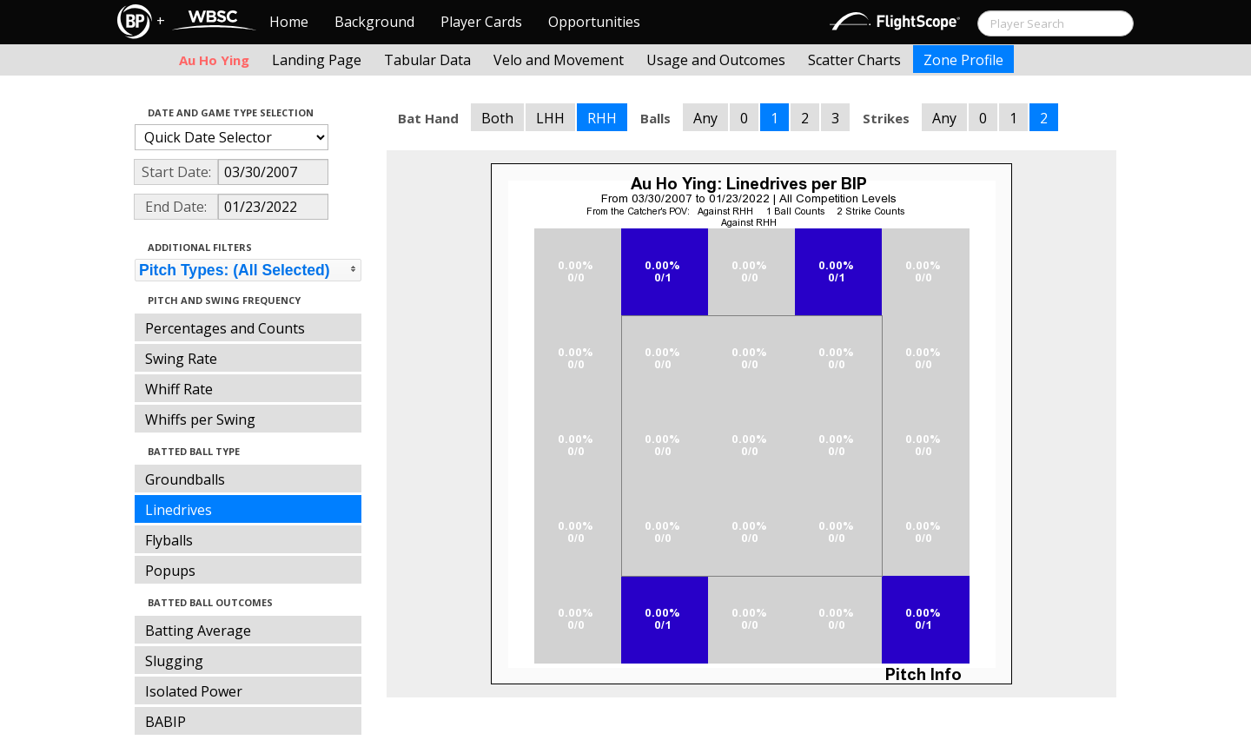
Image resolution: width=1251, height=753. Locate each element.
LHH (550, 118)
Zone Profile (963, 59)
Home (288, 21)
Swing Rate (181, 358)
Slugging (174, 660)
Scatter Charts (854, 59)
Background (374, 21)
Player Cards (481, 21)
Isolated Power (193, 691)
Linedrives (178, 509)
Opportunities (594, 21)
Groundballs (185, 479)
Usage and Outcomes (715, 59)
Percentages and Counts (225, 328)
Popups (170, 570)
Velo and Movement (558, 59)
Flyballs (169, 540)
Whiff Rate (179, 389)
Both (497, 118)
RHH (602, 118)
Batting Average (198, 630)
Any (705, 118)
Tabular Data (427, 59)
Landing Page (316, 59)
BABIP (165, 721)
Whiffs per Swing (200, 419)
